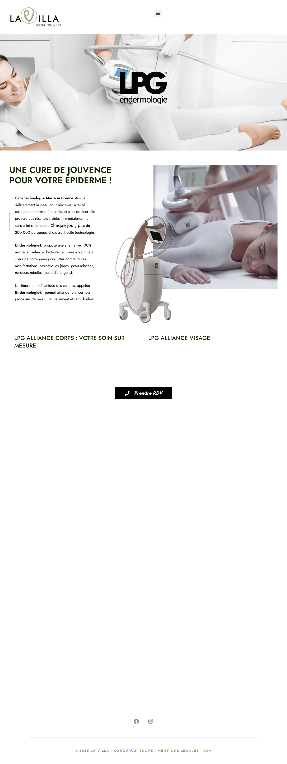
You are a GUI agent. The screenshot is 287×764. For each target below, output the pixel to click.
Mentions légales (178, 750)
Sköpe (146, 750)
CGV (208, 750)
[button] (158, 13)
